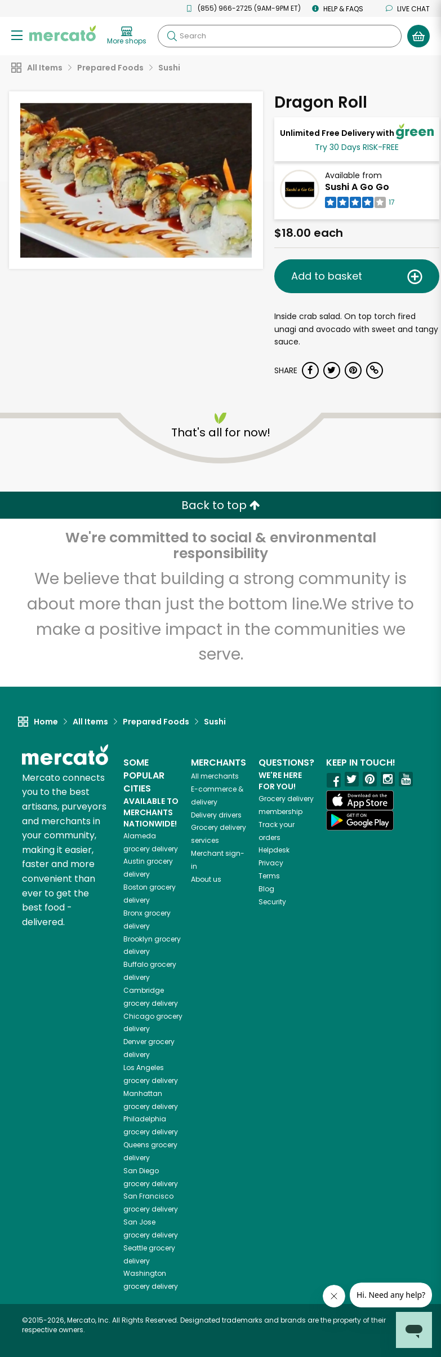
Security (272, 902)
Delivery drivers (216, 815)
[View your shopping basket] (418, 36)
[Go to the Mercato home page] (62, 32)
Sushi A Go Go (357, 186)
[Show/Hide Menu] (17, 34)
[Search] (280, 36)
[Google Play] (360, 820)
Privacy (271, 863)
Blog (266, 889)
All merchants (215, 776)
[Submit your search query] (172, 36)
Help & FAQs (337, 9)
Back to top (220, 505)
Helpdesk (274, 850)
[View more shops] (126, 36)
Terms (269, 876)
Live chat (408, 9)
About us (206, 879)
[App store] (360, 800)
